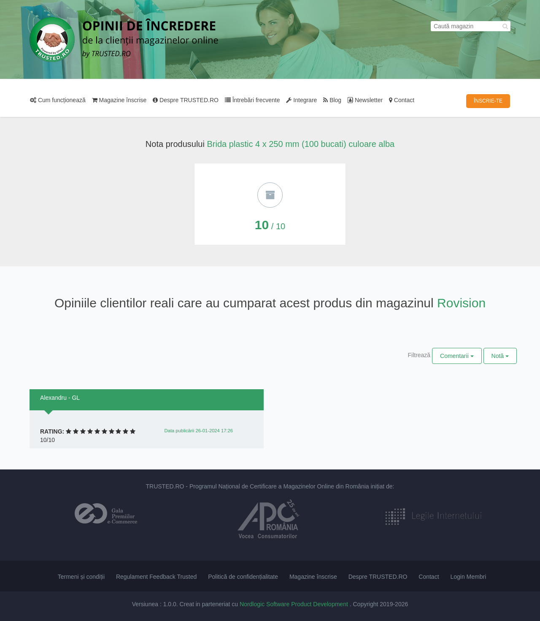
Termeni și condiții (81, 576)
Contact (401, 100)
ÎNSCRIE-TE (488, 101)
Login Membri (468, 576)
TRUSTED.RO (165, 486)
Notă (500, 356)
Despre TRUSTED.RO (186, 100)
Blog (332, 100)
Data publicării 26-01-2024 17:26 (199, 430)
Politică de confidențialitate (243, 576)
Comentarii (457, 356)
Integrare (301, 100)
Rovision (461, 303)
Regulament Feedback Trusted (156, 576)
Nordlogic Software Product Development (295, 604)
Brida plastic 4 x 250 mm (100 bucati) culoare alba (300, 144)
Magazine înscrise (119, 100)
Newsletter (365, 100)
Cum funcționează (58, 100)
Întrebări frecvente (252, 100)
